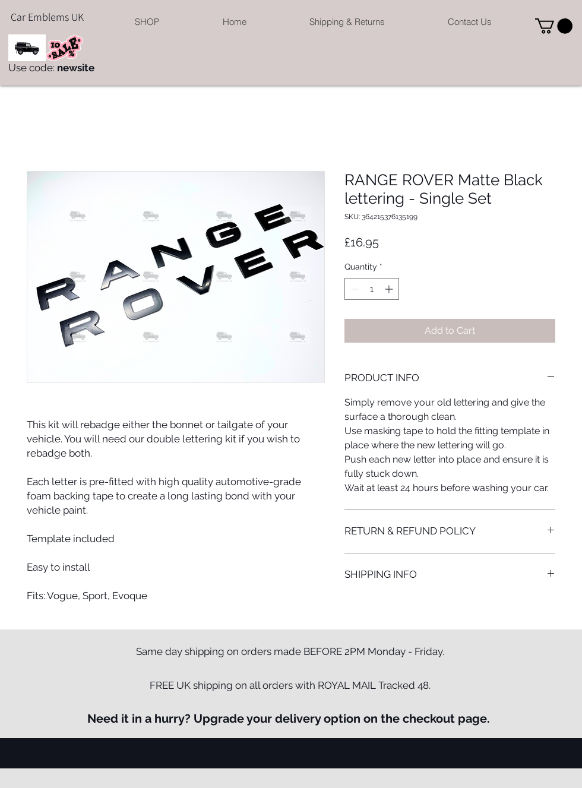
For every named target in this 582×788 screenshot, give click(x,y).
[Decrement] (353, 289)
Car (18, 17)
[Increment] (389, 289)
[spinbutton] (371, 289)
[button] (147, 22)
